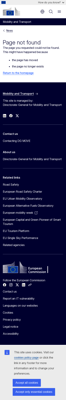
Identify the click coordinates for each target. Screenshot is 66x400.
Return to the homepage (18, 73)
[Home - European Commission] (11, 11)
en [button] (42, 11)
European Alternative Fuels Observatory (28, 205)
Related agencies (14, 245)
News (9, 30)
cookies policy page (26, 357)
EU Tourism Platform (16, 231)
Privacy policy (12, 319)
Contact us (10, 291)
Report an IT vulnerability (18, 298)
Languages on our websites (20, 305)
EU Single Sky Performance (20, 238)
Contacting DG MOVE (16, 141)
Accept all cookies (26, 382)
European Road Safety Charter (22, 191)
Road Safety (11, 184)
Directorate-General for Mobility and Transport (32, 159)
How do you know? (51, 2)
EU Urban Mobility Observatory (22, 198)
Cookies (8, 312)
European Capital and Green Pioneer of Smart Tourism (32, 222)
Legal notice (10, 326)
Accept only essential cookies (33, 391)
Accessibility (11, 333)
